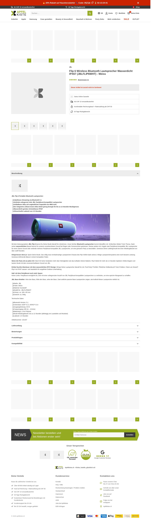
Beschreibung (75, 173)
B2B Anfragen (60, 506)
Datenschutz (60, 497)
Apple (23, 19)
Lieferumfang (75, 326)
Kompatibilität (75, 344)
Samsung (33, 19)
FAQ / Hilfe (59, 485)
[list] (75, 46)
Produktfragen (75, 338)
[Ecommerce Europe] (58, 454)
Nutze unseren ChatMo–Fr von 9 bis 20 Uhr (111, 483)
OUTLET (136, 19)
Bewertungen (75, 332)
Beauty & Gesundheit (64, 19)
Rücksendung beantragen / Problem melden (70, 488)
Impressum (59, 494)
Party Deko (99, 19)
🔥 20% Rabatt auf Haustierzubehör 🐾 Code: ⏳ (75, 3)
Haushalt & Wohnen (84, 19)
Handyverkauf (60, 491)
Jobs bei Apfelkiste (62, 503)
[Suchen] (89, 13)
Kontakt (58, 482)
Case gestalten (46, 19)
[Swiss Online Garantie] (45, 454)
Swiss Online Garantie (81, 96)
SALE (126, 19)
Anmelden (129, 435)
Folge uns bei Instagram (107, 501)
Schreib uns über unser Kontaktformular (111, 489)
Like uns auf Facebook (107, 495)
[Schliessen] (138, 3)
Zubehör (14, 19)
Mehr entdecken (114, 19)
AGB (57, 500)
